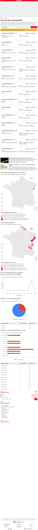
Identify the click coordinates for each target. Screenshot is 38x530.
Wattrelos (25, 94)
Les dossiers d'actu (4, 397)
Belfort (7, 86)
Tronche (26, 117)
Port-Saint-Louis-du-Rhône (29, 133)
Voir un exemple (34, 394)
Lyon (25, 36)
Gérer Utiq (16, 519)
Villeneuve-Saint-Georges (28, 69)
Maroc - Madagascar (5, 412)
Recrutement (33, 518)
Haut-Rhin (30, 60)
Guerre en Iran (4, 410)
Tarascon (8, 142)
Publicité (19, 518)
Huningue (25, 60)
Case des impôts (5, 417)
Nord (29, 94)
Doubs (30, 102)
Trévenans (26, 52)
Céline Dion (4, 413)
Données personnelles (4, 519)
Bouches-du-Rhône (22, 134)
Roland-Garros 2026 (5, 409)
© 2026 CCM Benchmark (33, 519)
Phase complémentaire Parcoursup (8, 406)
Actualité (3, 394)
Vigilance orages (5, 405)
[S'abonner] (19, 399)
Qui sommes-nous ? (6, 518)
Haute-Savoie (31, 125)
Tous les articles (26, 518)
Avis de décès (5, 18)
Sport (2, 395)
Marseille (25, 151)
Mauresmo (4, 414)
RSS (29, 518)
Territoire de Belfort (31, 52)
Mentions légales (21, 519)
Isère (29, 117)
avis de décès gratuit (13, 29)
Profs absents (4, 416)
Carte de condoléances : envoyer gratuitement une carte (21, 158)
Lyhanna (3, 408)
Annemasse (26, 125)
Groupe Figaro (27, 519)
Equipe (11, 518)
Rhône (27, 36)
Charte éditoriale (14, 518)
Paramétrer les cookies (11, 519)
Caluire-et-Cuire (26, 45)
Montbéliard (26, 102)
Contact (22, 518)
